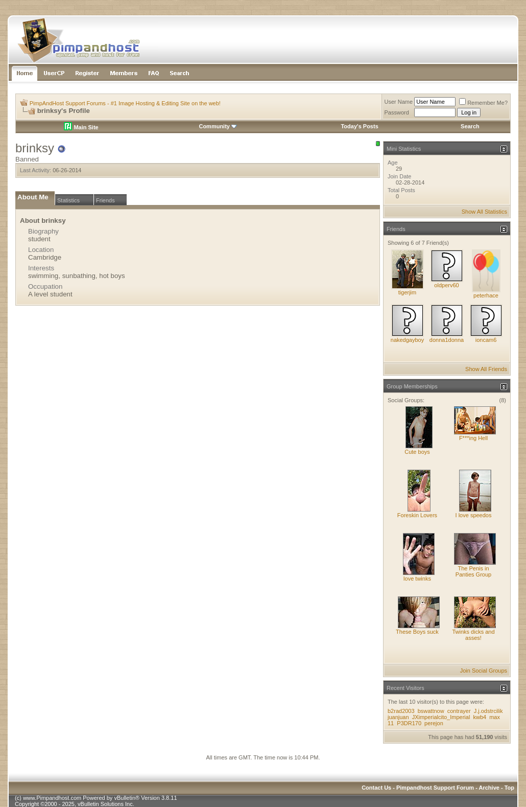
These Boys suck (417, 632)
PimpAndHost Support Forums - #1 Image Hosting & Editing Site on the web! (125, 103)
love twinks (417, 578)
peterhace (485, 295)
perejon (433, 723)
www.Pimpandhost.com (52, 798)
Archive (489, 788)
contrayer (459, 711)
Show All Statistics (484, 212)
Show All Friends (486, 369)
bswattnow (431, 711)
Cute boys (417, 452)
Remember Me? (483, 103)
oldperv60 (446, 285)
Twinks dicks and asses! (473, 635)
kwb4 (479, 717)
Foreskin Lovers (417, 515)
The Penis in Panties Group (473, 571)
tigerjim (407, 292)
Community (218, 126)
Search (470, 126)
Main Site (81, 127)
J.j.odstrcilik (488, 711)
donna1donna (446, 340)
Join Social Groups (483, 670)
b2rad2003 (401, 711)
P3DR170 (409, 723)
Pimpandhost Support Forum (435, 788)
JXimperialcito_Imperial (441, 717)
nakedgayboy (407, 340)
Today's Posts (359, 126)
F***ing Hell (473, 438)
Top (509, 788)
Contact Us (376, 788)
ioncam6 (486, 340)
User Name (399, 102)
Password (397, 112)
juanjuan (398, 717)
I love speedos (474, 515)
